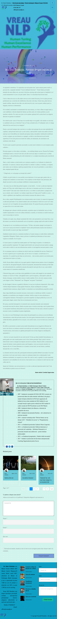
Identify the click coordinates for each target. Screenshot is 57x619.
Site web (5, 536)
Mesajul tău (41, 585)
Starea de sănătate (30, 574)
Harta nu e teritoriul (31, 596)
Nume (5, 518)
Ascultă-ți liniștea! (27, 478)
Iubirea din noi (9, 478)
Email (5, 527)
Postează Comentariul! (44, 555)
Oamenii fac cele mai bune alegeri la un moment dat (46, 480)
